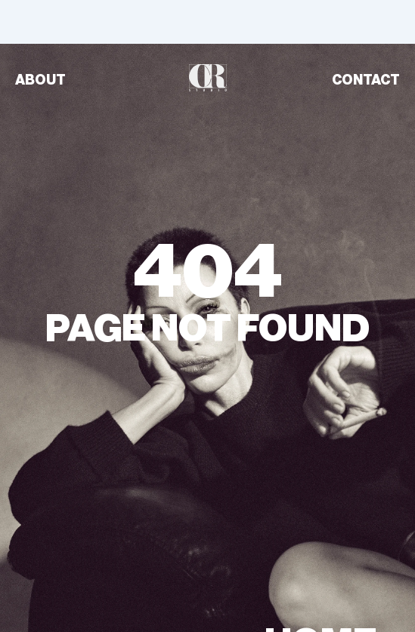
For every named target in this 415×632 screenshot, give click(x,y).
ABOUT (40, 80)
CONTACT (366, 80)
